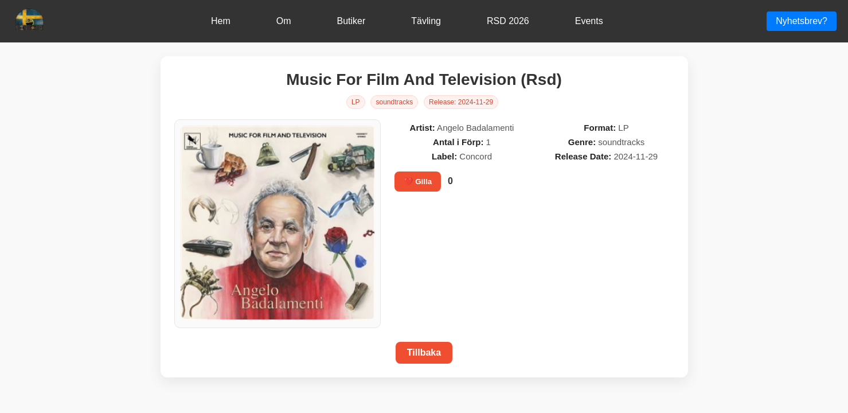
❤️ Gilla (418, 181)
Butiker (351, 21)
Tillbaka (424, 352)
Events (589, 21)
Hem (220, 21)
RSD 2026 (508, 21)
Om (283, 21)
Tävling (426, 21)
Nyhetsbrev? (801, 21)
